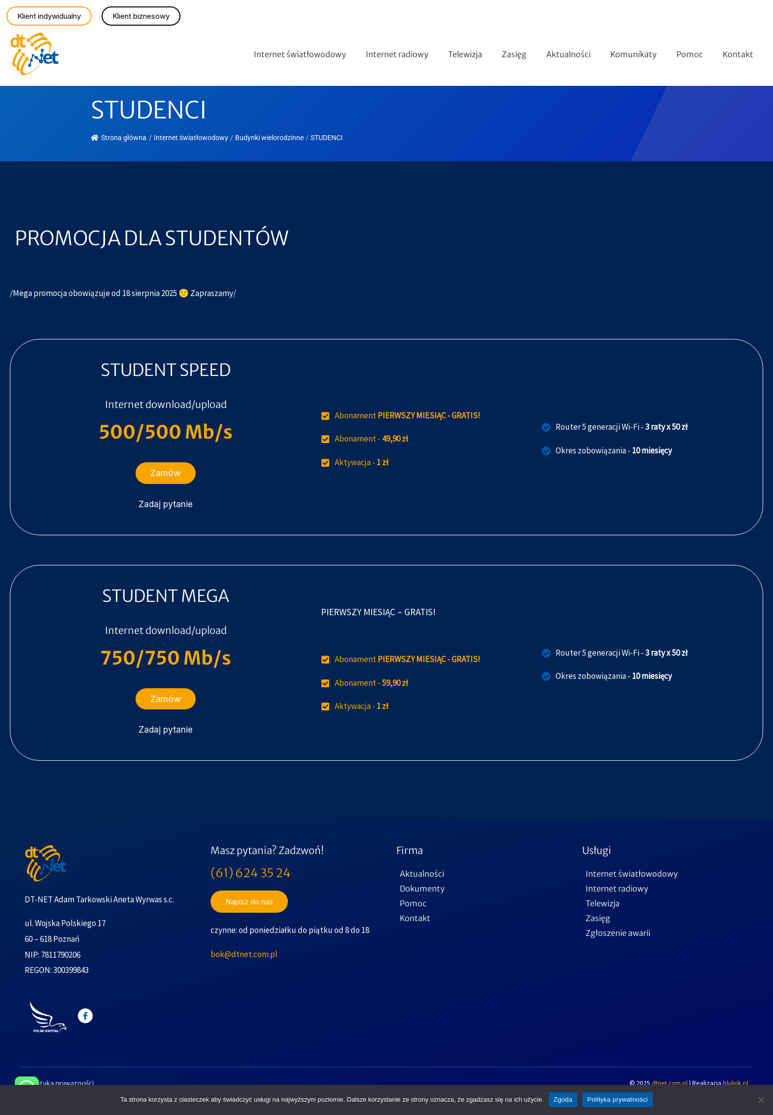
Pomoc (689, 54)
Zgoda (563, 1099)
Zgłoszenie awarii (618, 933)
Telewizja (465, 54)
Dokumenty (422, 888)
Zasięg (514, 54)
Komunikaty (633, 54)
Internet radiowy (397, 54)
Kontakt (738, 54)
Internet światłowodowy (300, 54)
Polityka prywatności (61, 1083)
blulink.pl (735, 1083)
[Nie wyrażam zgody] (761, 1100)
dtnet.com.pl (670, 1083)
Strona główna (118, 138)
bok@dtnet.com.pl (244, 954)
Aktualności (568, 54)
